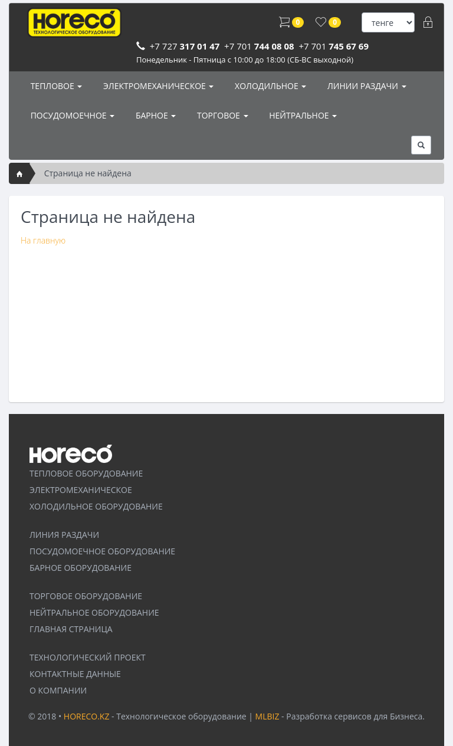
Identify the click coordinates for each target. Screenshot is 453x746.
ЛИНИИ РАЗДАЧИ (365, 85)
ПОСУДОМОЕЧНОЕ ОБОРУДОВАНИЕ (102, 551)
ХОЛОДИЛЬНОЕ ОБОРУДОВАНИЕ (96, 506)
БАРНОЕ (154, 115)
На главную (43, 240)
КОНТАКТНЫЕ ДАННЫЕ (75, 673)
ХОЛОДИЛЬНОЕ (269, 85)
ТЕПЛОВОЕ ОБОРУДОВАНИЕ (86, 473)
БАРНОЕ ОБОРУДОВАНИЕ (80, 567)
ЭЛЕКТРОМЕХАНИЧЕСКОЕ (157, 85)
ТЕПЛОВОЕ (55, 85)
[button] (421, 145)
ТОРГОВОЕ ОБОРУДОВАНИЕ (85, 596)
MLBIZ (267, 716)
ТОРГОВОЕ (221, 115)
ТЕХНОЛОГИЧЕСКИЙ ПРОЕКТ (87, 657)
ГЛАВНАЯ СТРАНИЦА (71, 629)
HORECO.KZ (87, 716)
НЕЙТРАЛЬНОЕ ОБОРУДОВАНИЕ (94, 612)
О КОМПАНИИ (58, 690)
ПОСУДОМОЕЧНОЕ (71, 115)
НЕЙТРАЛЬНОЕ (302, 115)
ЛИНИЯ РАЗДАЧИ (64, 534)
